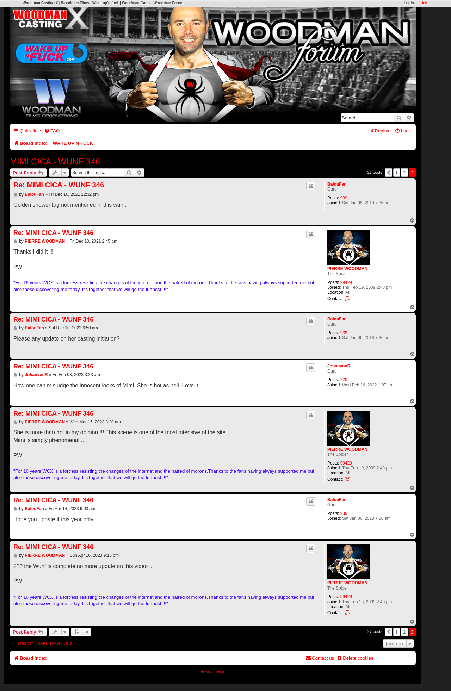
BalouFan (337, 184)
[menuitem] (52, 131)
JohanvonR (338, 365)
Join (424, 3)
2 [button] (404, 172)
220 (343, 379)
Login (409, 3)
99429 (346, 282)
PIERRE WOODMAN (347, 268)
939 (343, 197)
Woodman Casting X (40, 3)
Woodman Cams (136, 3)
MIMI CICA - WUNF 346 (55, 161)
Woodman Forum (168, 3)
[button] (388, 172)
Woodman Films (75, 3)
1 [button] (396, 172)
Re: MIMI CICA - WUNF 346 (58, 185)
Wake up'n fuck (105, 3)
